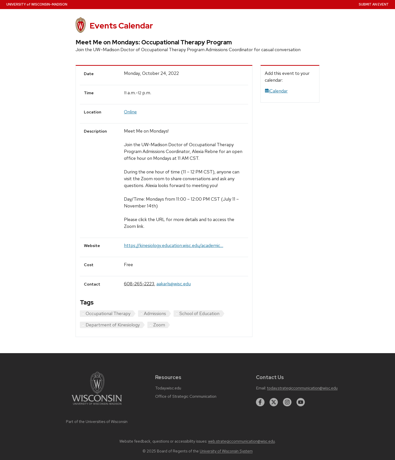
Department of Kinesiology (113, 325)
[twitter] (274, 402)
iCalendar (276, 91)
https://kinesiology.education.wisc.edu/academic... (173, 245)
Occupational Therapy (108, 313)
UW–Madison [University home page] (36, 4)
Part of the (96, 421)
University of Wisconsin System (226, 451)
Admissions (155, 313)
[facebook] (260, 402)
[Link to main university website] (97, 405)
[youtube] (301, 402)
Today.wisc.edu (168, 388)
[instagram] (287, 402)
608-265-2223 (139, 284)
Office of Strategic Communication (185, 396)
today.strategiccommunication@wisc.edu (302, 388)
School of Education (199, 313)
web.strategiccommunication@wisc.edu (241, 441)
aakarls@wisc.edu (173, 284)
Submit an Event (374, 4)
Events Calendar (121, 25)
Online (130, 112)
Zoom (159, 325)
